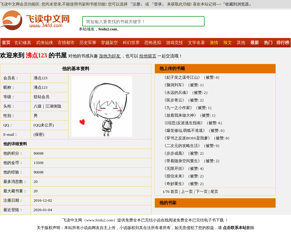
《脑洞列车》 (174, 85)
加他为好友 (110, 56)
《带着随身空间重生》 (182, 161)
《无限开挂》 (174, 168)
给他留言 (147, 56)
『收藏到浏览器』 (237, 4)
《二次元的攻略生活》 (182, 145)
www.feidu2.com (99, 220)
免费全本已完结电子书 (196, 220)
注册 (136, 4)
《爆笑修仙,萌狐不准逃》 (184, 130)
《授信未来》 (174, 176)
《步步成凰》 (174, 153)
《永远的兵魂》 (176, 92)
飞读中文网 (72, 220)
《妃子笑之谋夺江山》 (182, 77)
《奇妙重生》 (174, 183)
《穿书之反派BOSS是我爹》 (187, 138)
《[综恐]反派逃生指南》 (183, 123)
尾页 (214, 191)
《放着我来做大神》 (180, 115)
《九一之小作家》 (178, 107)
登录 (158, 4)
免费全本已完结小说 (143, 220)
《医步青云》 (174, 100)
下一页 (202, 191)
